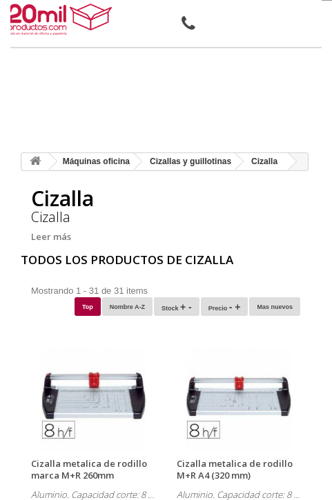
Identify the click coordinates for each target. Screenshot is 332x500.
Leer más (51, 236)
